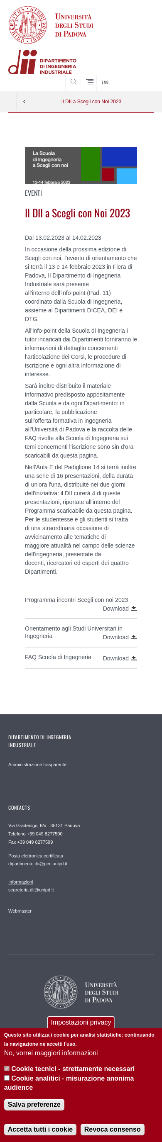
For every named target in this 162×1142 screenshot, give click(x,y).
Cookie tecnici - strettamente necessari (73, 1077)
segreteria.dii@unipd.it (31, 885)
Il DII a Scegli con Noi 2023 (91, 102)
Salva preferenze (34, 1113)
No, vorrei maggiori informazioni (51, 1061)
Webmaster (20, 910)
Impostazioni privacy (81, 1031)
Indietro (24, 101)
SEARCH (139, 75)
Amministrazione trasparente (37, 764)
